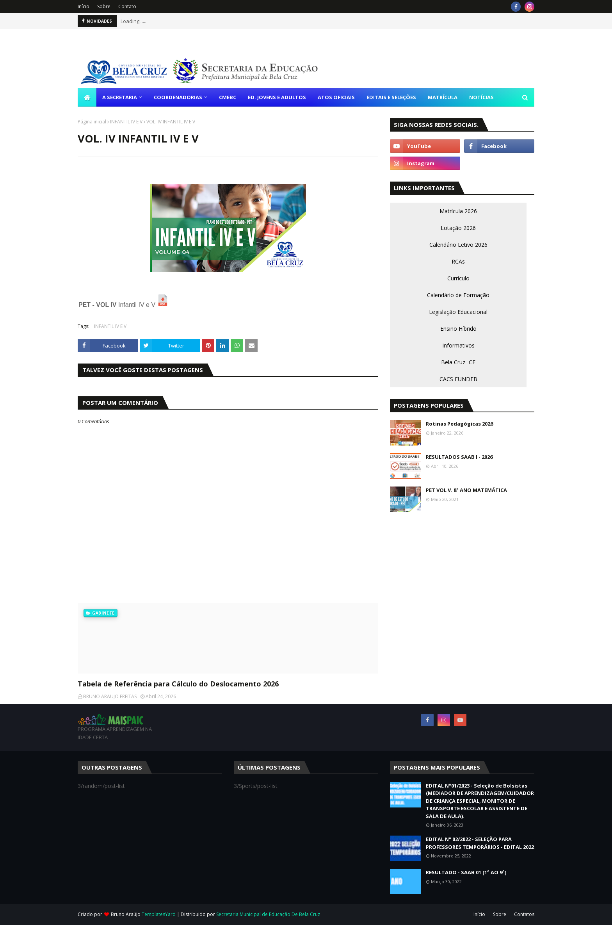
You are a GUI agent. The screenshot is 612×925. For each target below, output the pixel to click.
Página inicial (92, 121)
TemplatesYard (159, 914)
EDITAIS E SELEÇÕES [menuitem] (391, 97)
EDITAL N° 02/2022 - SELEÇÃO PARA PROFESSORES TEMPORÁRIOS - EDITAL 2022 (480, 843)
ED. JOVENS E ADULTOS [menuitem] (277, 97)
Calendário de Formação (458, 295)
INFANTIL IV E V (126, 121)
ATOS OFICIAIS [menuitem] (336, 97)
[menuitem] (87, 97)
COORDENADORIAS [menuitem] (178, 97)
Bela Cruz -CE (458, 362)
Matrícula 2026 (458, 211)
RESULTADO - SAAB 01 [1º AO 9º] (466, 872)
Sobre (103, 6)
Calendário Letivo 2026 (458, 244)
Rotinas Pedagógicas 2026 (459, 423)
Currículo (458, 278)
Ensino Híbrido (458, 328)
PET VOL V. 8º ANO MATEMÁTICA (466, 490)
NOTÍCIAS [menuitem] (481, 97)
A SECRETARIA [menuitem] (119, 97)
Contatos (524, 914)
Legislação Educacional (458, 311)
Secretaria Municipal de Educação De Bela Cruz (268, 914)
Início (83, 6)
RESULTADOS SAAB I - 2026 (459, 456)
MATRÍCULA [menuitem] (442, 97)
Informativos (458, 345)
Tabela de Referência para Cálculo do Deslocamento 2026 (178, 683)
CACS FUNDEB (458, 379)
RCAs (458, 261)
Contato (127, 6)
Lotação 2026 (458, 228)
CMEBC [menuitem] (227, 97)
